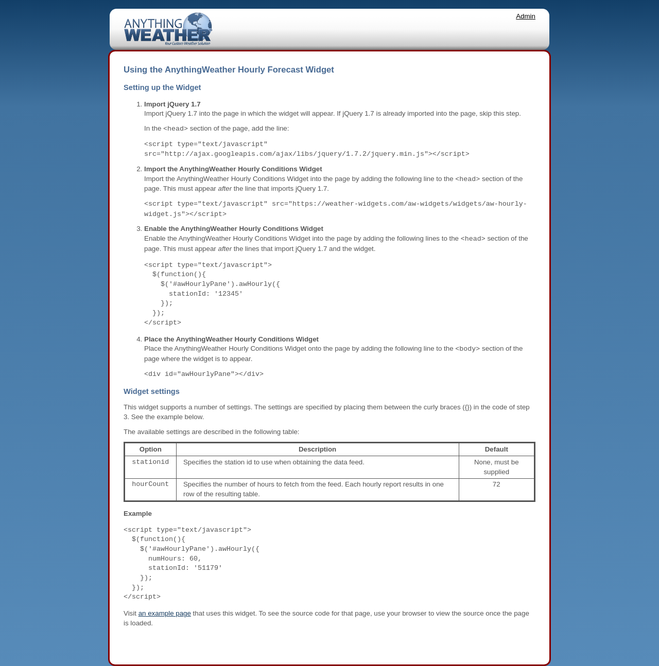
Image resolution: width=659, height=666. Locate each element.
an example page (164, 613)
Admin (525, 16)
